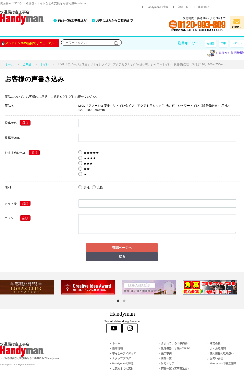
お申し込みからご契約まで (114, 20)
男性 (84, 187)
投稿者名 (11, 122)
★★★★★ (88, 152)
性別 (8, 187)
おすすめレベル (15, 152)
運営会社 (203, 7)
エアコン (237, 43)
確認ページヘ (122, 247)
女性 (97, 187)
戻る (122, 256)
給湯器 (211, 43)
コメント (11, 218)
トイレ (44, 64)
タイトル (11, 203)
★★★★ (87, 158)
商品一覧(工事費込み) (72, 20)
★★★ (85, 163)
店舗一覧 (183, 7)
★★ (84, 169)
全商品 (27, 64)
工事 (223, 43)
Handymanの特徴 (157, 7)
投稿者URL (12, 137)
